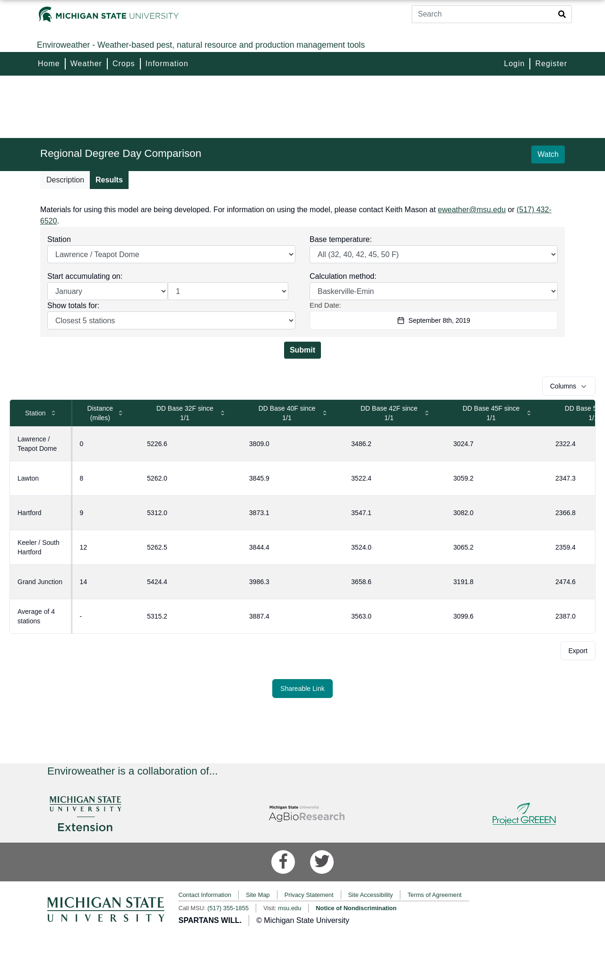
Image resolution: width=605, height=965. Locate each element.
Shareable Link (302, 688)
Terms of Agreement (434, 894)
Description (65, 180)
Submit (302, 350)
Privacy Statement (309, 894)
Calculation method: (343, 276)
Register (551, 64)
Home (49, 64)
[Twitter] (322, 862)
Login (514, 64)
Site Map (258, 894)
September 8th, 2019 (433, 320)
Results (109, 180)
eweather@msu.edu (471, 210)
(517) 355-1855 (228, 908)
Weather (86, 64)
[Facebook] (283, 862)
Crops (123, 64)
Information (167, 64)
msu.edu (289, 908)
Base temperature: (341, 239)
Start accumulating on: (84, 276)
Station (59, 239)
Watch (548, 154)
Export (578, 651)
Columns (569, 386)
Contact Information (205, 894)
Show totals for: (73, 306)
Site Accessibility (370, 894)
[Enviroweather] (302, 45)
